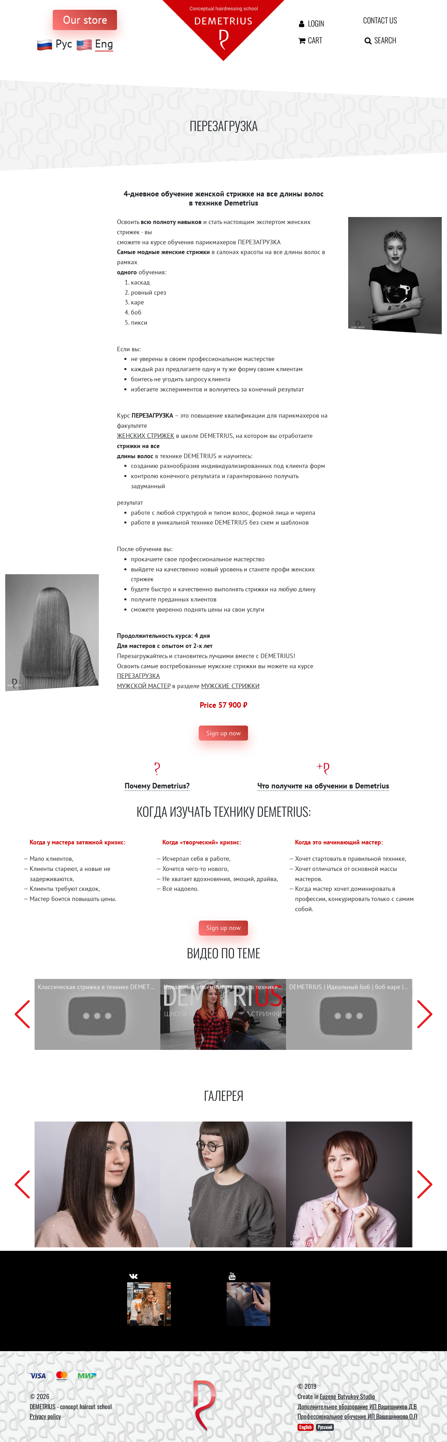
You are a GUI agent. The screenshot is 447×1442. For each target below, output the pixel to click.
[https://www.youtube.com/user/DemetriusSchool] (233, 1274)
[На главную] (223, 30)
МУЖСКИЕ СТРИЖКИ (230, 686)
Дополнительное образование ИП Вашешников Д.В (357, 1406)
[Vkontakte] (149, 1304)
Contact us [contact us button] (380, 20)
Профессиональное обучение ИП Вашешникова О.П (357, 1416)
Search (379, 39)
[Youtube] (248, 1304)
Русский (325, 1427)
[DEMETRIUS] (204, 1406)
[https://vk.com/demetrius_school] (134, 1274)
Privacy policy (45, 1416)
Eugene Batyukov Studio (347, 1396)
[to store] (85, 20)
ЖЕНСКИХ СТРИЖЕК (145, 436)
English (305, 1427)
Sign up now (223, 733)
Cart (309, 39)
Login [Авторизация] (310, 23)
